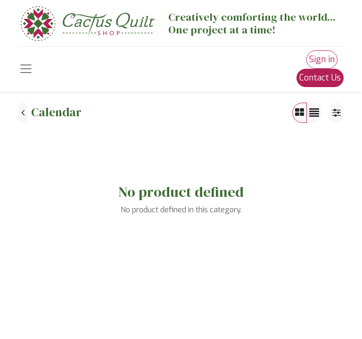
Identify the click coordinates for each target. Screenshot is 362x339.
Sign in (322, 59)
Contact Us (320, 77)
